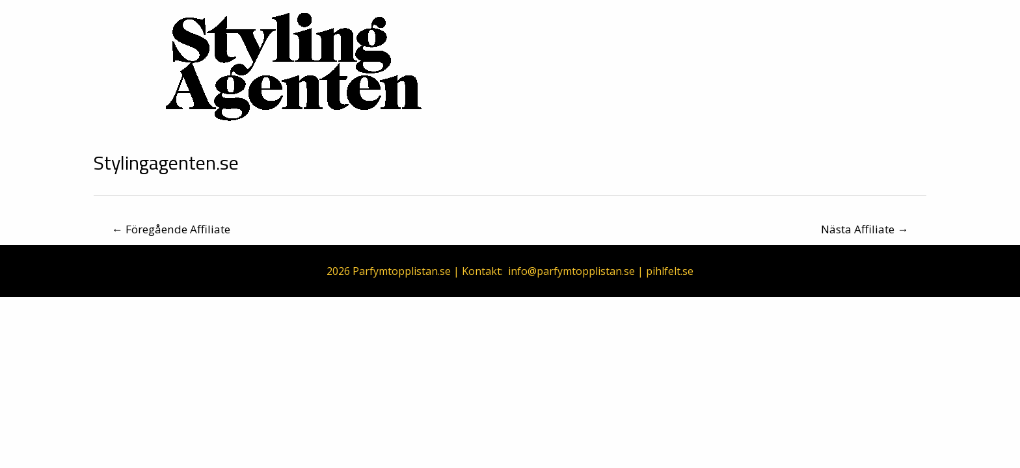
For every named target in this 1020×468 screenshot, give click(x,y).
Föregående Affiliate (171, 229)
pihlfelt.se (669, 271)
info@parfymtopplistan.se (571, 271)
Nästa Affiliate (864, 229)
